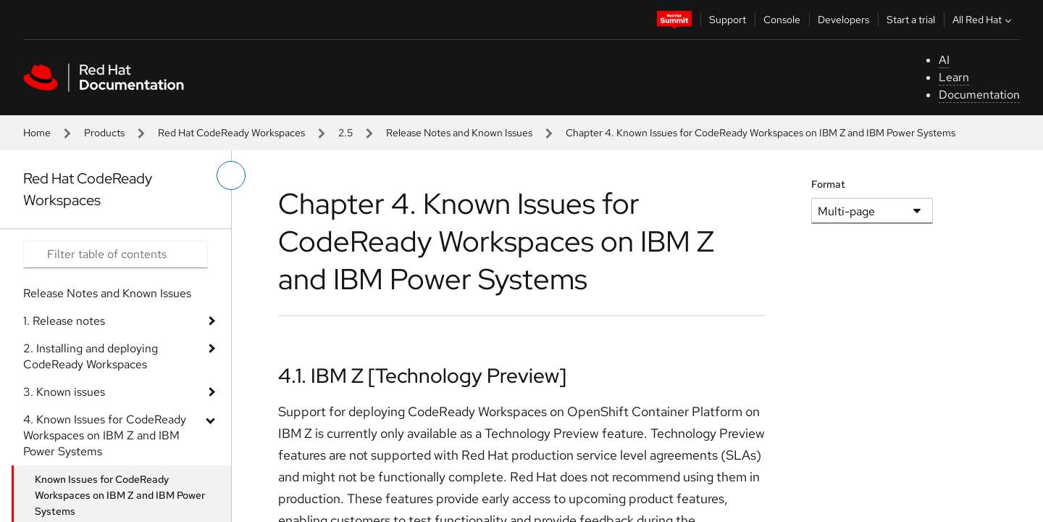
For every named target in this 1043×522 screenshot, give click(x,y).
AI (944, 59)
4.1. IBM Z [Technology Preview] (422, 375)
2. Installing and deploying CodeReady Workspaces (90, 356)
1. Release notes (64, 320)
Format (828, 184)
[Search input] (115, 254)
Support (727, 19)
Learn (954, 77)
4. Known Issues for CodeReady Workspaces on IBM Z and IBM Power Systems (104, 435)
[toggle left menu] (231, 175)
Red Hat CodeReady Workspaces (231, 132)
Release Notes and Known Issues (459, 132)
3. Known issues (64, 391)
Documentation (979, 94)
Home (37, 132)
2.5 (345, 132)
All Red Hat (983, 19)
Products (104, 132)
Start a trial (911, 19)
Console (781, 19)
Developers (843, 19)
